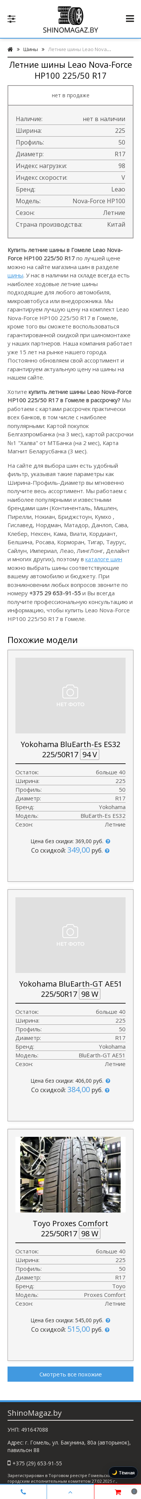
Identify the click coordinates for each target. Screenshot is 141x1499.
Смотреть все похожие (70, 1374)
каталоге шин (103, 559)
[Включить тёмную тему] (123, 1472)
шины (15, 275)
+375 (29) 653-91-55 (37, 1463)
